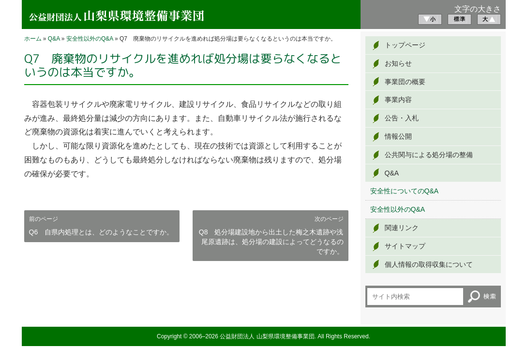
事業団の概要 (405, 82)
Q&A (54, 38)
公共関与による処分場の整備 (429, 155)
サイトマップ (405, 246)
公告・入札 (402, 118)
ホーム (33, 38)
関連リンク (402, 228)
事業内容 (398, 99)
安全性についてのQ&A (404, 191)
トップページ (405, 45)
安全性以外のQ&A (89, 38)
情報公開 (398, 136)
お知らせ (398, 63)
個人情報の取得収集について (429, 264)
